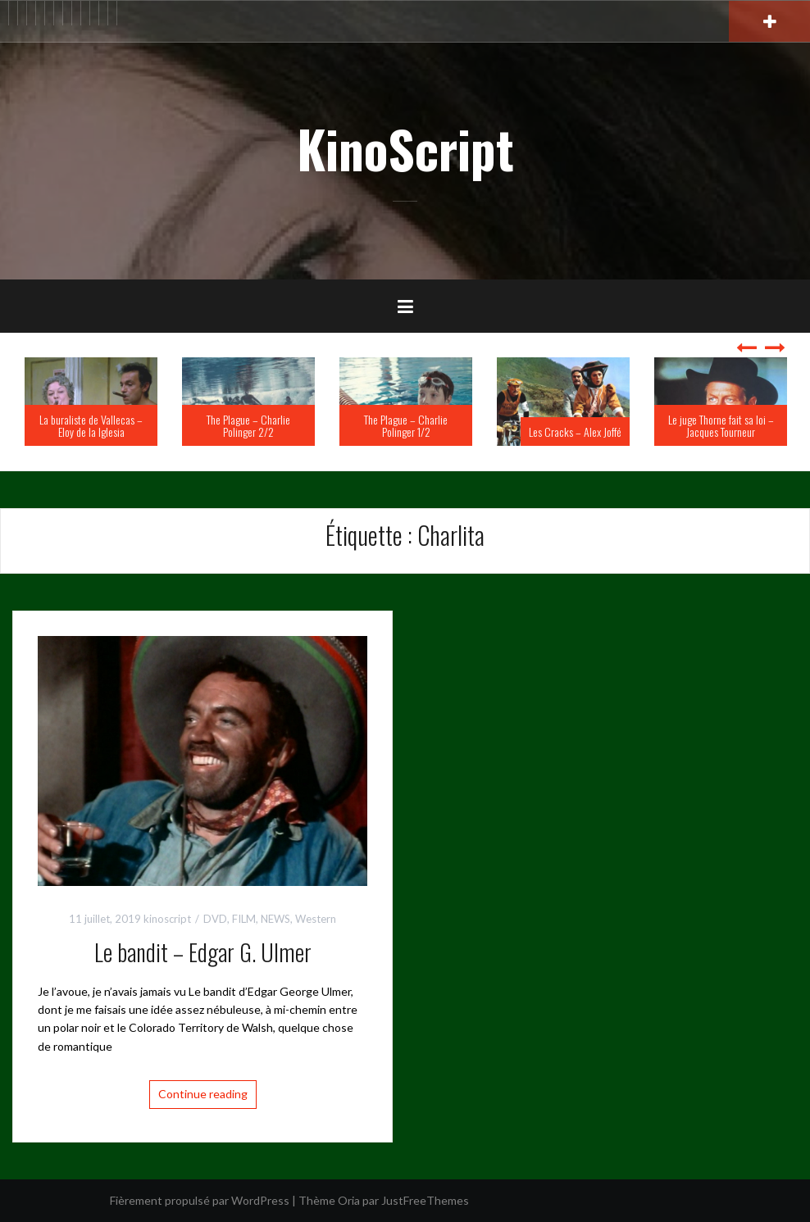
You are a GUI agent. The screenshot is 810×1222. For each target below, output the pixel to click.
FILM (244, 918)
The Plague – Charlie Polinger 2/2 (248, 425)
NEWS (275, 918)
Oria (349, 1200)
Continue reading (203, 1094)
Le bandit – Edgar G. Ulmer (203, 952)
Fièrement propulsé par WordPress (199, 1200)
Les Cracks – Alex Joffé (575, 431)
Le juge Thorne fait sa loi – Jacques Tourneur (721, 425)
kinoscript (167, 918)
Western (315, 918)
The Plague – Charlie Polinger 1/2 (406, 425)
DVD (215, 918)
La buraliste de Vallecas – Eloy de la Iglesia (91, 425)
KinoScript (405, 148)
